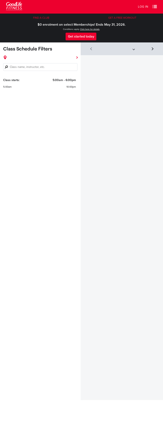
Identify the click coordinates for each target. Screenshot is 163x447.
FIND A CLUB (41, 18)
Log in (143, 6)
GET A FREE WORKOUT (122, 18)
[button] (154, 6)
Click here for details (90, 29)
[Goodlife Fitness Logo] (14, 6)
